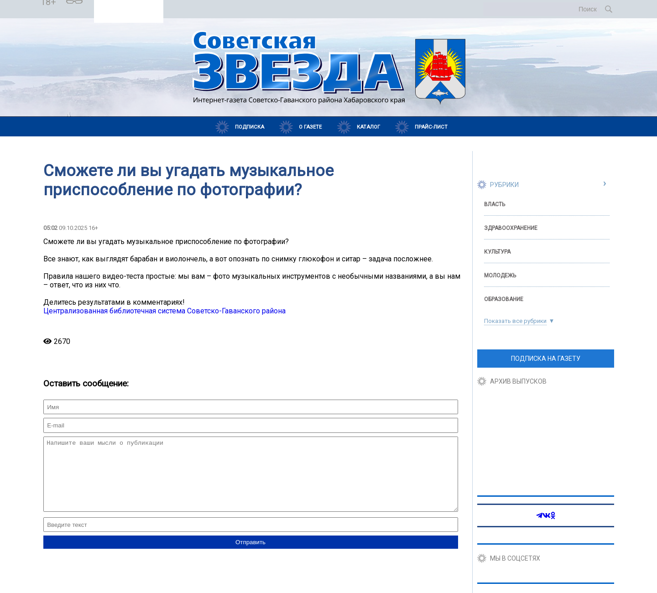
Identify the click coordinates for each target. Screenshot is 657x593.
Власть (494, 204)
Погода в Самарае (128, 13)
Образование (503, 299)
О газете (310, 127)
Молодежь (500, 275)
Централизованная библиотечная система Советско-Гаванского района (164, 311)
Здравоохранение (510, 228)
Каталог (368, 127)
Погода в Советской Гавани (129, 5)
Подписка (249, 127)
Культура (497, 252)
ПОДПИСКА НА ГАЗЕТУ (545, 358)
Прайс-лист (431, 127)
